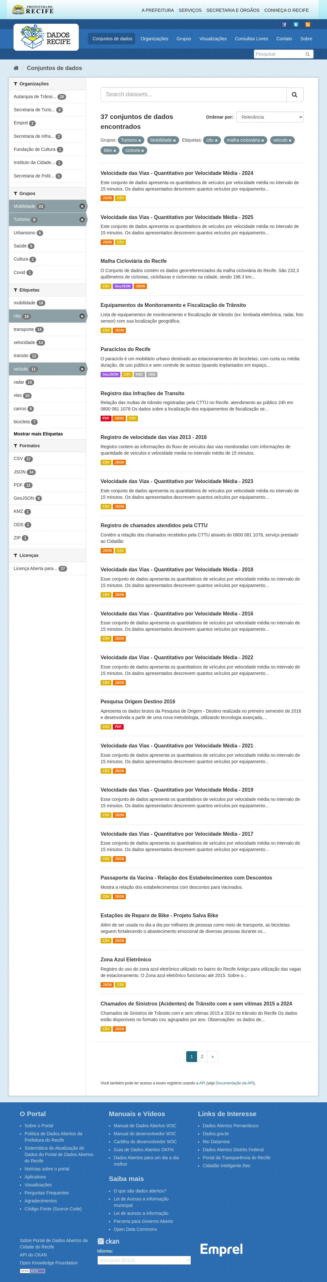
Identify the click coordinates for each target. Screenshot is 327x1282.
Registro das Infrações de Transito (142, 393)
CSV (120, 198)
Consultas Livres (251, 38)
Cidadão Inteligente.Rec (226, 1165)
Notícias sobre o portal (47, 1168)
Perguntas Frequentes (47, 1192)
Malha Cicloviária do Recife (134, 261)
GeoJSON (122, 286)
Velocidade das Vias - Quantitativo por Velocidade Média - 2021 (177, 745)
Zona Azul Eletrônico (126, 959)
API (202, 1083)
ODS (152, 374)
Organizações (154, 38)
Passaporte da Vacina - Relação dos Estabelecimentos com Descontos (186, 877)
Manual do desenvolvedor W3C (145, 1133)
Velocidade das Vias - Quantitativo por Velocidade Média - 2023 (177, 481)
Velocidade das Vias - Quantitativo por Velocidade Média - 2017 (177, 834)
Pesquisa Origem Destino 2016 (138, 701)
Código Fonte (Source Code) (53, 1208)
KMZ (139, 374)
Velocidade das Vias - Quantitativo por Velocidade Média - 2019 (177, 790)
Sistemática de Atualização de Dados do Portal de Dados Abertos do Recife (59, 1154)
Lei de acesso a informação (141, 1213)
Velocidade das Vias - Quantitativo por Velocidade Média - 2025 (177, 217)
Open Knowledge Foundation (49, 1262)
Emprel (222, 1250)
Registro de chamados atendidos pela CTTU (154, 525)
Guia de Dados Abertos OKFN (144, 1149)
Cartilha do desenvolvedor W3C (145, 1141)
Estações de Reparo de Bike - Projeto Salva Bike (159, 915)
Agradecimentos (41, 1200)
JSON (107, 198)
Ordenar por (219, 117)
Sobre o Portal (39, 1125)
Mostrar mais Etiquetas (38, 433)
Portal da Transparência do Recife (236, 1157)
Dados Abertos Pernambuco (231, 1125)
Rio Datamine (216, 1141)
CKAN (108, 1241)
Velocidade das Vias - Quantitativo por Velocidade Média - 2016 (177, 613)
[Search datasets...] (194, 94)
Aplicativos (35, 1176)
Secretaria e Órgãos (233, 10)
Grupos (184, 38)
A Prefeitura (158, 10)
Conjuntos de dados (113, 38)
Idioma (104, 1251)
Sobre (306, 38)
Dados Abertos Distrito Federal (233, 1149)
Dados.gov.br (216, 1133)
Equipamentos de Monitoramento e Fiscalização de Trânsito (173, 305)
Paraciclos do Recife (126, 349)
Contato (284, 38)
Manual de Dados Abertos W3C (145, 1125)
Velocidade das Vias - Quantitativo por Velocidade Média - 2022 (177, 657)
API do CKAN (33, 1254)
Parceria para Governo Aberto (143, 1221)
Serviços (190, 10)
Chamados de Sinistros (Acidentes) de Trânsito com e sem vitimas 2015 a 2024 (196, 1003)
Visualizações (213, 38)
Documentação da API (234, 1083)
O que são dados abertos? (140, 1190)
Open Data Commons (135, 1229)
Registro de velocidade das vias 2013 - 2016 (154, 437)
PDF (106, 418)
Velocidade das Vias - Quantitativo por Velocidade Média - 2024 (177, 173)
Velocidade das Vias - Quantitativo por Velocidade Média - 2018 (177, 569)
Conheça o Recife (286, 10)
